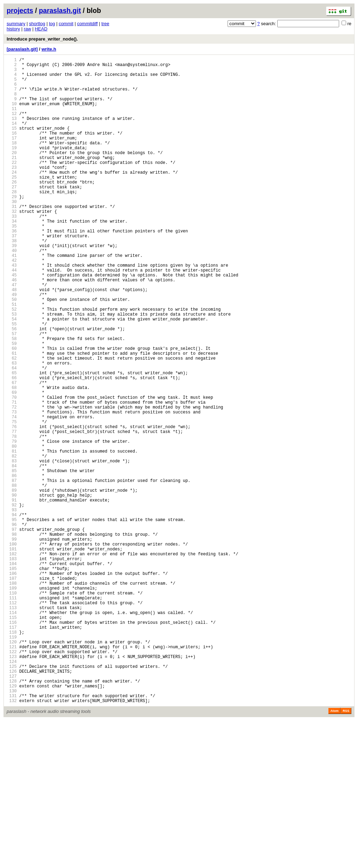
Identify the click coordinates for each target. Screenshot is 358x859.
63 (12, 429)
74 (12, 494)
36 (12, 269)
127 (12, 809)
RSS (346, 849)
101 (12, 655)
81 (12, 536)
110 (12, 708)
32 (12, 245)
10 (12, 114)
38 (12, 280)
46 (12, 328)
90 (12, 589)
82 (12, 542)
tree (105, 23)
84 (12, 554)
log (52, 23)
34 (12, 257)
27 (12, 215)
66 (12, 447)
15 (12, 144)
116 (12, 744)
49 (12, 346)
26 (12, 209)
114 (12, 732)
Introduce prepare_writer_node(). (42, 39)
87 (12, 572)
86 (12, 566)
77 (12, 512)
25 (12, 203)
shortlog (37, 23)
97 (12, 631)
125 (12, 797)
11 (12, 120)
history (13, 28)
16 (12, 150)
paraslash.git (60, 10)
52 (12, 364)
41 (12, 298)
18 (12, 162)
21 (12, 179)
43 (12, 310)
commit (66, 23)
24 (12, 197)
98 (12, 637)
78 (12, 518)
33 (12, 251)
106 (12, 684)
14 (12, 138)
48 (12, 340)
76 (12, 506)
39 (12, 286)
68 (12, 459)
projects (20, 10)
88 (12, 577)
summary (16, 23)
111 (12, 714)
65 (12, 441)
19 (12, 168)
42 (12, 304)
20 (12, 173)
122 (12, 779)
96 (12, 625)
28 (12, 221)
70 (12, 471)
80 (12, 530)
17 (12, 156)
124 (12, 791)
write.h (49, 49)
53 (12, 370)
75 (12, 500)
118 (12, 756)
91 (12, 595)
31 (12, 239)
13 (12, 132)
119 (12, 762)
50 (12, 352)
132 (12, 839)
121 (12, 774)
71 (12, 476)
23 (12, 191)
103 (12, 667)
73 (12, 488)
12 (12, 126)
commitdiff (87, 23)
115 (12, 738)
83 (12, 548)
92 (12, 601)
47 (12, 334)
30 (12, 233)
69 (12, 465)
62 (12, 423)
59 (12, 405)
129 (12, 821)
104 (12, 673)
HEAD (41, 28)
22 (12, 185)
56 (12, 387)
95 (12, 619)
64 (12, 435)
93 (12, 607)
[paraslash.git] (22, 49)
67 (12, 453)
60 (12, 411)
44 (12, 316)
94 (12, 613)
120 (12, 768)
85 (12, 560)
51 (12, 358)
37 (12, 274)
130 (12, 827)
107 (12, 690)
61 (12, 417)
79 (12, 524)
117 (12, 750)
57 (12, 393)
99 (12, 643)
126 (12, 803)
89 (12, 583)
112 (12, 720)
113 (12, 726)
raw (27, 28)
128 (12, 815)
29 (12, 227)
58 (12, 399)
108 (12, 696)
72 (12, 482)
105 (12, 678)
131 (12, 833)
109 (12, 702)
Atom (334, 849)
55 (12, 381)
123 (12, 785)
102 (12, 661)
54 (12, 375)
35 (12, 263)
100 (12, 649)
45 (12, 322)
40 (12, 292)
